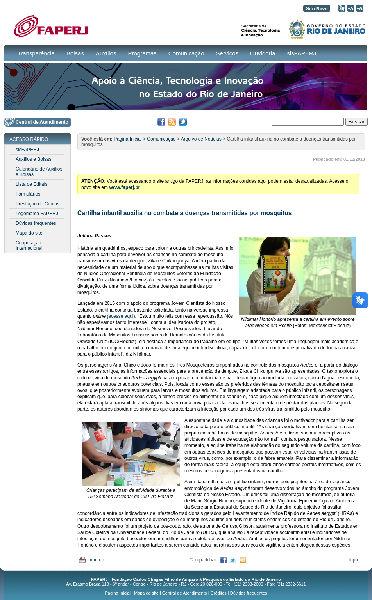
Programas (142, 53)
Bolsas (75, 53)
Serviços (227, 53)
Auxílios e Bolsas (33, 159)
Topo (353, 560)
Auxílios (106, 53)
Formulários (28, 194)
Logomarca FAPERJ (37, 213)
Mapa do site (29, 233)
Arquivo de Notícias (201, 139)
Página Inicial (127, 139)
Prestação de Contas (37, 204)
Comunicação (186, 53)
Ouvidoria (262, 53)
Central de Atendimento (184, 593)
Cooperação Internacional (29, 245)
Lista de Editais (31, 184)
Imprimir (91, 560)
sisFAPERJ (301, 53)
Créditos (219, 593)
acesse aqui (120, 316)
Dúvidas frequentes (36, 223)
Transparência (36, 53)
